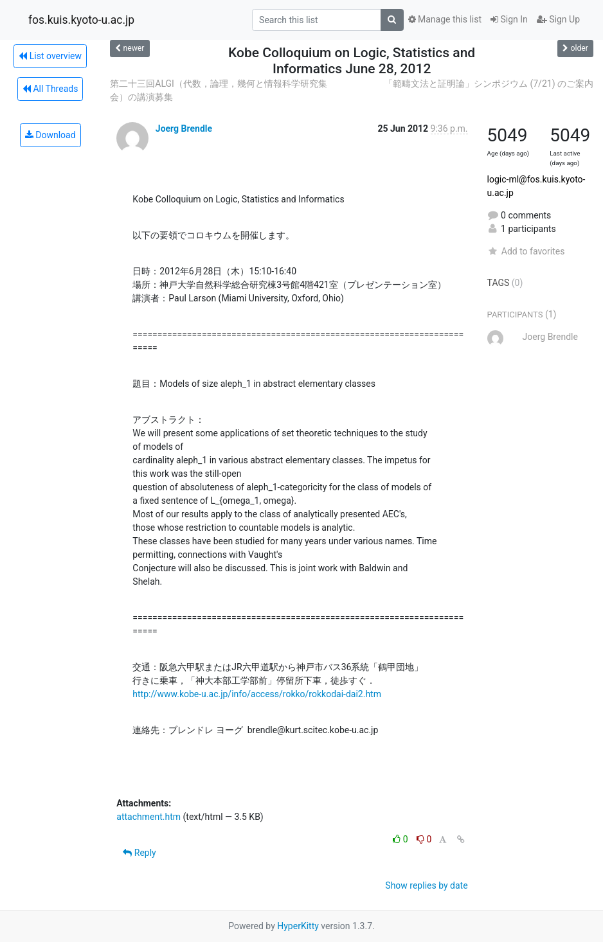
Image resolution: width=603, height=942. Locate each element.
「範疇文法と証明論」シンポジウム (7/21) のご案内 (488, 83)
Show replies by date (426, 885)
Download (50, 135)
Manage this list (445, 19)
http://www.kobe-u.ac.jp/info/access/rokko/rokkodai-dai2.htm (256, 694)
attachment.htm (148, 817)
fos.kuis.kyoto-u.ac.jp (81, 19)
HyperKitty (298, 926)
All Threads (50, 89)
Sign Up (558, 19)
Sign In (509, 19)
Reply (139, 853)
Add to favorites (526, 251)
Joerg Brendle (184, 128)
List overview (50, 56)
